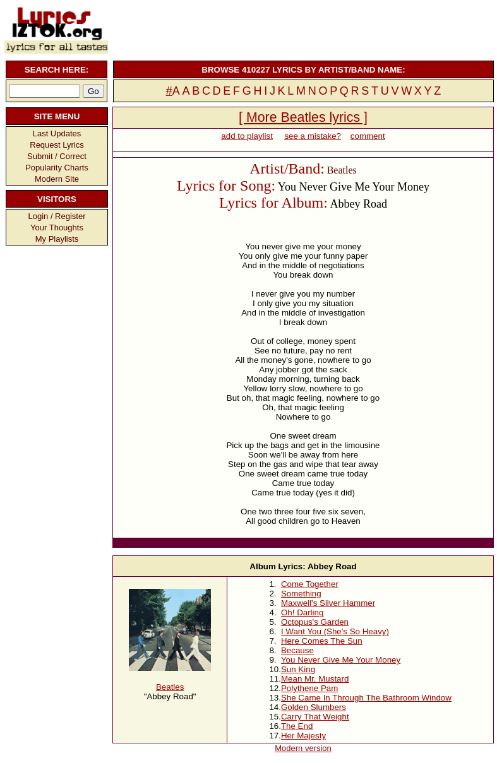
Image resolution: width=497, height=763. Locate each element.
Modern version (303, 748)
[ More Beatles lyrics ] (303, 117)
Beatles (170, 687)
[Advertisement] (302, 28)
